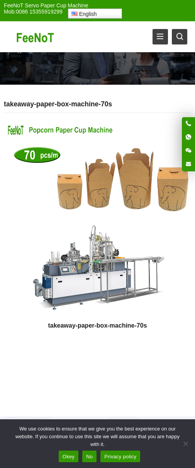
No (89, 456)
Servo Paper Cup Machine (56, 5)
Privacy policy (120, 456)
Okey (69, 456)
